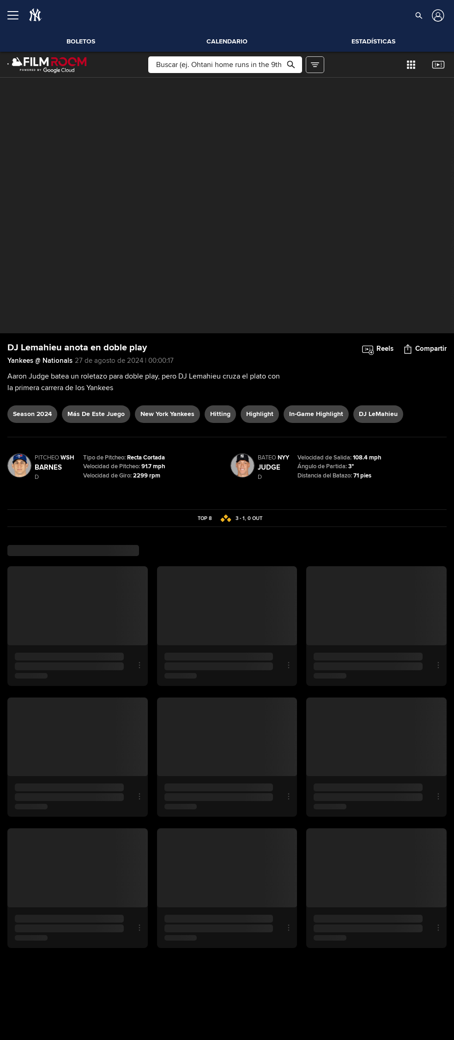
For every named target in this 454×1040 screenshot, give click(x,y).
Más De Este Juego (96, 414)
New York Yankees (167, 414)
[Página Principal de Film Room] (47, 64)
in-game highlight (316, 414)
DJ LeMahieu (378, 414)
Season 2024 (32, 414)
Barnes (48, 467)
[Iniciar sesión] (437, 15)
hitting (220, 414)
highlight (259, 414)
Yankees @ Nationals (40, 360)
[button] (419, 15)
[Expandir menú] (16, 15)
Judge (269, 467)
